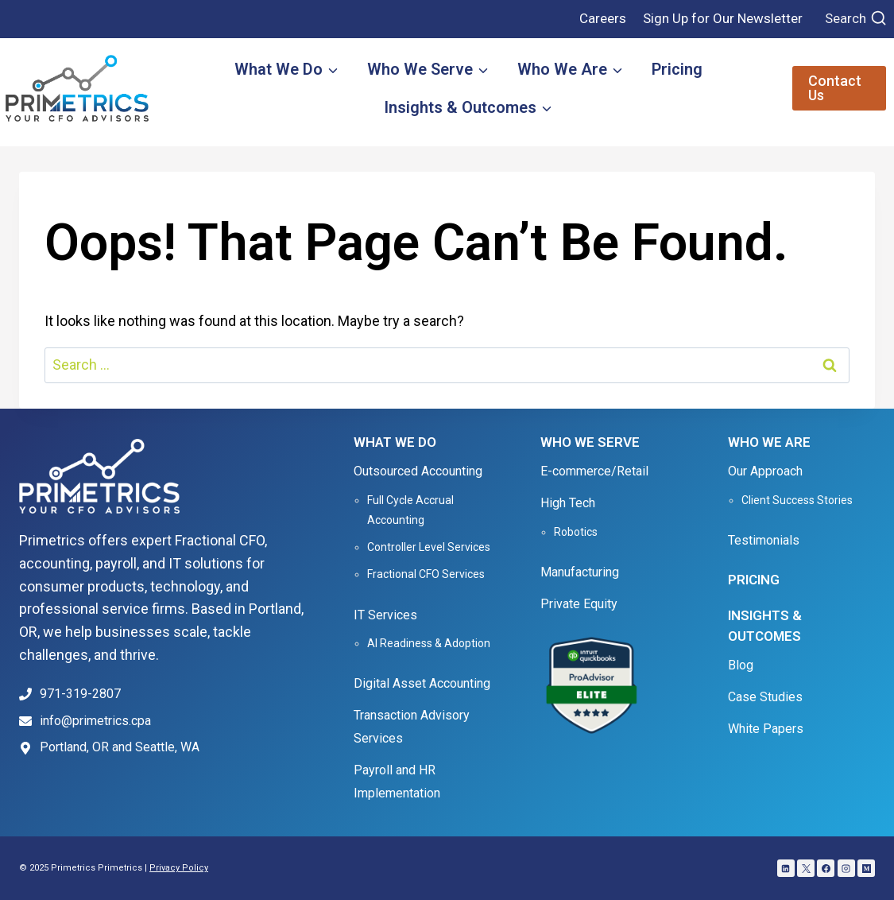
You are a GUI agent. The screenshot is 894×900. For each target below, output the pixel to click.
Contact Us (834, 87)
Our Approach (765, 471)
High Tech (567, 502)
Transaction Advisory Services (412, 727)
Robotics (576, 532)
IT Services (385, 615)
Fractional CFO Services (426, 574)
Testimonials (763, 540)
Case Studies (765, 696)
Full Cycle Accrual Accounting (410, 510)
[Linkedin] (786, 868)
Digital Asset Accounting (422, 683)
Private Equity (578, 603)
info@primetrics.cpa (95, 720)
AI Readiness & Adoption (428, 643)
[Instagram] (846, 868)
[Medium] (866, 868)
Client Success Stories (797, 500)
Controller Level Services (428, 547)
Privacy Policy (178, 868)
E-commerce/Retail (594, 471)
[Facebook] (825, 868)
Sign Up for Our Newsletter (723, 18)
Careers (602, 18)
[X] (806, 868)
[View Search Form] (856, 19)
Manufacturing (579, 572)
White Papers (765, 728)
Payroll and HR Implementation (397, 781)
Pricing (677, 69)
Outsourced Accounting (418, 471)
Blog (740, 665)
